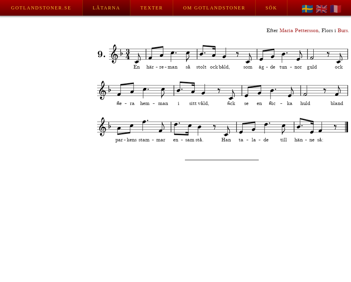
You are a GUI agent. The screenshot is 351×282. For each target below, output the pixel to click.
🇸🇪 (307, 9)
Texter (151, 8)
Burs (343, 30)
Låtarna (106, 8)
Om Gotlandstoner (214, 8)
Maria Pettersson (299, 30)
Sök (271, 8)
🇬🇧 (321, 9)
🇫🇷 (336, 9)
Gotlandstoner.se (41, 8)
